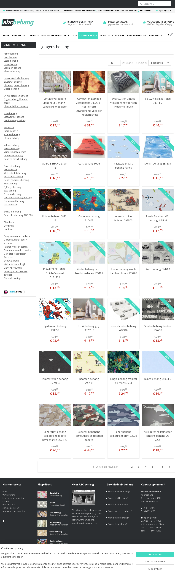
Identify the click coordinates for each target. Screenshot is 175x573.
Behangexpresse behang (16, 179)
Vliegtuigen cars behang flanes (123, 165)
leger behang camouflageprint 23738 (123, 434)
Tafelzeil (8, 274)
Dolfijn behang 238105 (157, 163)
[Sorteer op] (160, 62)
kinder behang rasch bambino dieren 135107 (89, 271)
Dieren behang (11, 88)
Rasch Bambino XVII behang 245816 (157, 218)
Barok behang (11, 64)
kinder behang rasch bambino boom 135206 (123, 271)
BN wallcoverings (12, 278)
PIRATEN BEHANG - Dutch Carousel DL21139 (54, 273)
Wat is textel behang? (118, 517)
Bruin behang (10, 183)
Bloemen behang (12, 67)
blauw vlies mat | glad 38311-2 (158, 101)
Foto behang (10, 113)
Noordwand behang (14, 201)
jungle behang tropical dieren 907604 (123, 381)
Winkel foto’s (9, 494)
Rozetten (8, 257)
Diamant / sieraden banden (17, 250)
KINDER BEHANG (88, 35)
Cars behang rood (89, 163)
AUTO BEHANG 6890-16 (54, 165)
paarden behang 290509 (89, 381)
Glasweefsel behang (14, 116)
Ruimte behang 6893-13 (54, 218)
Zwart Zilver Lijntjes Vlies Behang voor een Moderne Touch (123, 102)
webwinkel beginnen (123, 567)
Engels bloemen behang (16, 95)
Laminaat (8, 229)
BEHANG (16, 35)
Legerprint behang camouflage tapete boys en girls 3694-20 (54, 436)
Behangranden (11, 260)
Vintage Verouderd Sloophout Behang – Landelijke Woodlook (54, 102)
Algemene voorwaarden (14, 511)
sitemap (105, 567)
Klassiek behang (12, 71)
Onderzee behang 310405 (89, 218)
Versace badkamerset (15, 151)
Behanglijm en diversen (15, 271)
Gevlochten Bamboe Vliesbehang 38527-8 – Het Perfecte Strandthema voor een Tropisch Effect (89, 106)
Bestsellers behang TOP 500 (18, 215)
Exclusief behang (12, 211)
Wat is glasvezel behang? (120, 511)
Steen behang (11, 60)
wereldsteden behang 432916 (123, 328)
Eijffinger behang (12, 187)
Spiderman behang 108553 (54, 328)
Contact (6, 501)
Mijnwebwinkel (151, 567)
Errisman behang (12, 194)
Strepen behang (12, 134)
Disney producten (13, 267)
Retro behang (11, 130)
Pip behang (9, 127)
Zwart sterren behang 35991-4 (55, 381)
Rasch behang (11, 204)
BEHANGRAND (156, 35)
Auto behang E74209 (157, 269)
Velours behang (11, 145)
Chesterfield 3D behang (16, 106)
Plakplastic (9, 222)
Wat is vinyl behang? (118, 498)
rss (111, 567)
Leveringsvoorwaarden (13, 498)
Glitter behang (11, 169)
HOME (6, 35)
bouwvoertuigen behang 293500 (123, 218)
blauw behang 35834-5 (157, 379)
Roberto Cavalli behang (15, 158)
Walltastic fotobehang (15, 173)
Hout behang (10, 57)
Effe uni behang (11, 137)
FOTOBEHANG (31, 35)
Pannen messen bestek (15, 246)
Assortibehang (11, 53)
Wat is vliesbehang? (117, 524)
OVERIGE (119, 35)
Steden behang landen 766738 (157, 328)
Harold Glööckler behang (16, 78)
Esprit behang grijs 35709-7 (89, 328)
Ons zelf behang (12, 166)
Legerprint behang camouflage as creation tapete (89, 436)
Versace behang (12, 148)
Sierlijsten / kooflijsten (15, 253)
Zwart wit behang (13, 81)
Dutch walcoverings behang (18, 197)
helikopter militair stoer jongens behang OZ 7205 (158, 436)
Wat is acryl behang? (118, 504)
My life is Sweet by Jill (14, 264)
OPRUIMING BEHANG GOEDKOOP (59, 35)
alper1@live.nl (150, 517)
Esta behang (10, 190)
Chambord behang (13, 155)
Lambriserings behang (15, 120)
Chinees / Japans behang (16, 85)
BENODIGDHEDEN (136, 35)
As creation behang (13, 176)
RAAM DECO (106, 35)
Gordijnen (9, 225)
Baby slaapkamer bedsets (17, 236)
